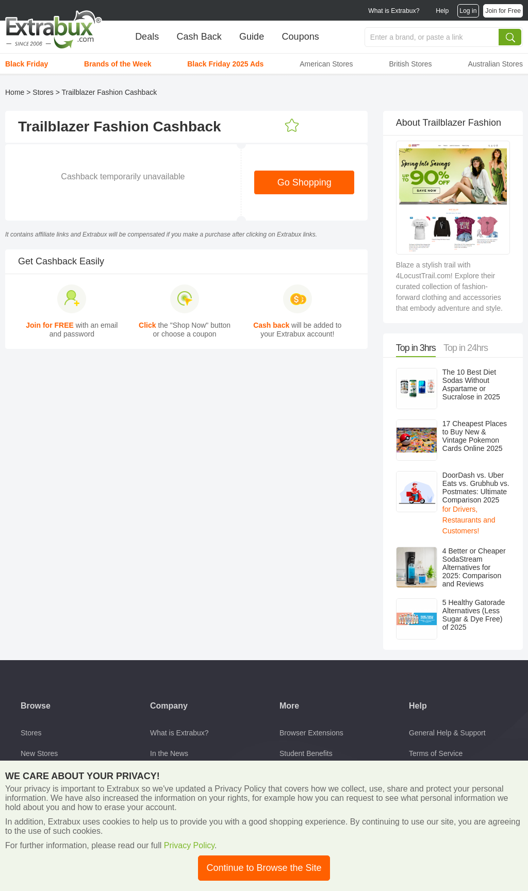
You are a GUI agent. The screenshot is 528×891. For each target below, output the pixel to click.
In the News (169, 753)
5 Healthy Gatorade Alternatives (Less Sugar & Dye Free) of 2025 (473, 614)
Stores (42, 92)
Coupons (300, 36)
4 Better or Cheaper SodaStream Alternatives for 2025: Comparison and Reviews (474, 567)
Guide (251, 36)
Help (442, 10)
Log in (467, 10)
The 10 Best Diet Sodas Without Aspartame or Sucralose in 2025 (471, 384)
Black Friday (26, 64)
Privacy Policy (189, 845)
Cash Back (199, 36)
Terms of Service (436, 753)
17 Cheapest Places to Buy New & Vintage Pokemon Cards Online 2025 (474, 435)
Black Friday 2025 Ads (225, 64)
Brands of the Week (117, 64)
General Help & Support (447, 733)
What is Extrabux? (393, 10)
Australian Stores (495, 64)
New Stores (39, 753)
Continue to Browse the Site (263, 868)
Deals (147, 36)
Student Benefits (306, 753)
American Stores (326, 64)
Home (14, 92)
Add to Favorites (292, 125)
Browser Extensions (311, 733)
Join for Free (503, 10)
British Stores (410, 64)
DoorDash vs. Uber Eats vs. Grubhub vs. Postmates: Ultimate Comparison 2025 (475, 487)
